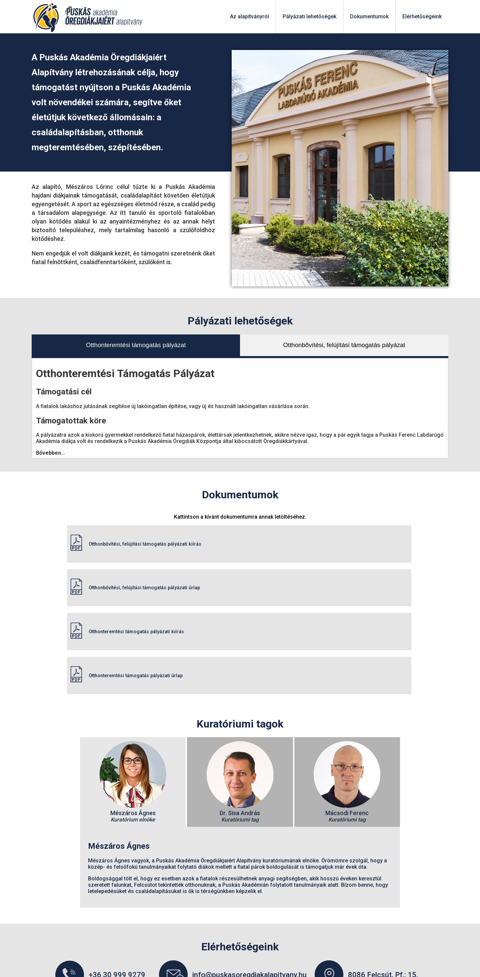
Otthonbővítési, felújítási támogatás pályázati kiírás (133, 537)
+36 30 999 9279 (117, 859)
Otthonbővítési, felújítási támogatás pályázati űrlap (324, 537)
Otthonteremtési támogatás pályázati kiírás (124, 567)
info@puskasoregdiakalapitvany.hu (249, 859)
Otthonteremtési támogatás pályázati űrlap (314, 567)
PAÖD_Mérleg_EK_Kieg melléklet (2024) (240, 884)
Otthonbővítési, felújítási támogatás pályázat (344, 345)
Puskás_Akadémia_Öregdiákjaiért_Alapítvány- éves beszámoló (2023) (240, 922)
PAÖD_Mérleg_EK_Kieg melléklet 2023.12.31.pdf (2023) (240, 909)
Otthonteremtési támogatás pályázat (136, 345)
